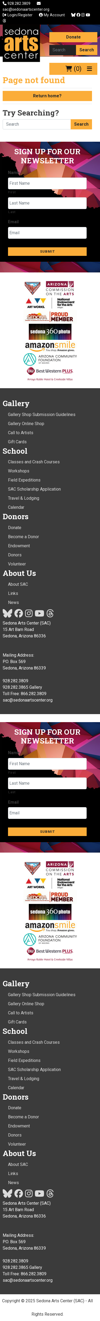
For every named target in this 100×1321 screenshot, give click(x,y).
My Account (52, 15)
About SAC (18, 584)
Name (14, 172)
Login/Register (18, 15)
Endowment (19, 545)
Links (13, 593)
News (13, 602)
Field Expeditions (24, 480)
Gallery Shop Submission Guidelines (41, 414)
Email (13, 221)
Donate (73, 37)
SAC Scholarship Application (34, 489)
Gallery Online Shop (26, 423)
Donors (15, 554)
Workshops (18, 470)
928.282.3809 (17, 3)
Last (12, 212)
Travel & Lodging (23, 498)
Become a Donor (23, 536)
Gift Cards (17, 441)
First (12, 192)
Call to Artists (20, 432)
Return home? (47, 95)
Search (86, 49)
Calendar (16, 507)
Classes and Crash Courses (34, 461)
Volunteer (17, 564)
